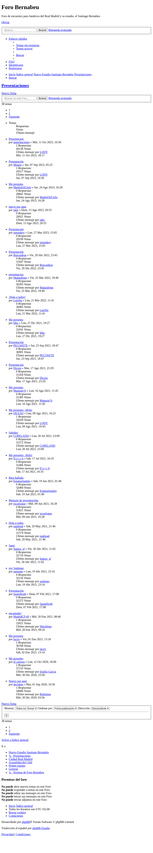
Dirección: (94, 708)
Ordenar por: (57, 708)
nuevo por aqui (17, 206)
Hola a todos (16, 523)
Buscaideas (19, 255)
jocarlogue (19, 503)
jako (15, 210)
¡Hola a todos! (17, 297)
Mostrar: (20, 708)
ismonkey (19, 232)
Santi (12, 545)
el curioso (19, 661)
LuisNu (17, 300)
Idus (15, 322)
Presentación (16, 161)
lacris (16, 639)
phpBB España (41, 828)
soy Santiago (16, 568)
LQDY (44, 152)
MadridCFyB (21, 616)
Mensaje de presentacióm (23, 500)
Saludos (13, 432)
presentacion (16, 274)
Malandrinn (20, 277)
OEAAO (18, 413)
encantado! (15, 613)
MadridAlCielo (22, 187)
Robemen (45, 694)
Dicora (17, 368)
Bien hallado (16, 477)
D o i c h (18, 458)
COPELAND (21, 435)
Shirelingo (46, 626)
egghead (18, 526)
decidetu (18, 684)
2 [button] (9, 113)
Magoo (17, 164)
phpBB (26, 821)
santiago (18, 571)
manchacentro (21, 142)
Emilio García (48, 671)
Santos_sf (19, 548)
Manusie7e (19, 390)
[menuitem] (27, 45)
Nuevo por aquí (18, 681)
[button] (14, 116)
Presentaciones (15, 85)
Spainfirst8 (19, 594)
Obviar (5, 22)
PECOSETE (20, 345)
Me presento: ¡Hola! (20, 410)
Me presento (16, 184)
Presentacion (16, 138)
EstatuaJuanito (21, 481)
